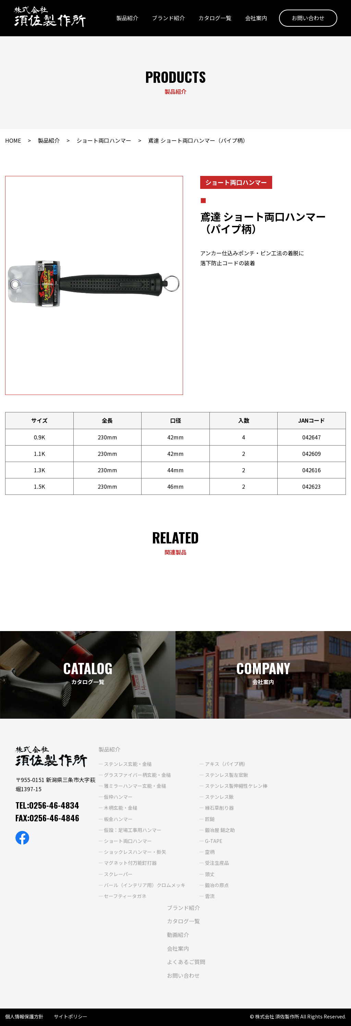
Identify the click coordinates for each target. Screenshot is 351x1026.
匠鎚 (210, 819)
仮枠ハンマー (118, 796)
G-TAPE (213, 840)
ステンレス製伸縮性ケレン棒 (236, 785)
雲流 (210, 896)
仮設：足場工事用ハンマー (132, 829)
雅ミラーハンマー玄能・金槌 (135, 785)
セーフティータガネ (125, 896)
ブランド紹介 (168, 18)
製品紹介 (127, 18)
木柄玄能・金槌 (120, 807)
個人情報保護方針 (24, 1016)
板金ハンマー (118, 819)
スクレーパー (118, 874)
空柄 (210, 851)
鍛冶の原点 (217, 885)
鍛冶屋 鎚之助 (220, 829)
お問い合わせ (308, 18)
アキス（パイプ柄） (226, 763)
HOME (13, 140)
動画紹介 (178, 935)
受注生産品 (217, 862)
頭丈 (210, 874)
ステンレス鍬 (219, 796)
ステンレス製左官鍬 (226, 774)
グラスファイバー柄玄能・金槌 (137, 774)
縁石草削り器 (219, 807)
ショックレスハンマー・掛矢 (135, 851)
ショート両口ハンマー (103, 140)
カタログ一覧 (214, 18)
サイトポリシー (70, 1016)
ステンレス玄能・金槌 (128, 763)
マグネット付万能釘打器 (130, 862)
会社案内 (256, 18)
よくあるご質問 (186, 962)
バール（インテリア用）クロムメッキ (144, 885)
